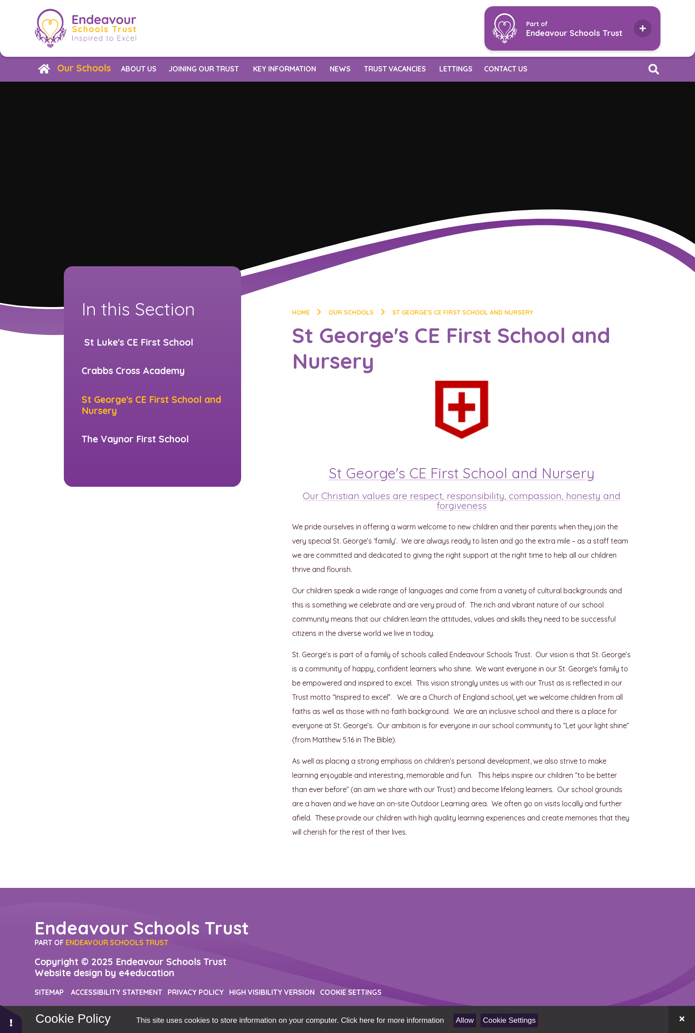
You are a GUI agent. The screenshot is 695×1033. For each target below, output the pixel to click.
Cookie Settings (509, 1020)
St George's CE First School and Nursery (462, 312)
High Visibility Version (272, 992)
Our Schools (351, 312)
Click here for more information (392, 1020)
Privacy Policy (196, 992)
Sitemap (49, 992)
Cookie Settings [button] (351, 992)
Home (301, 312)
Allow (465, 1020)
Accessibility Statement (116, 992)
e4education (146, 972)
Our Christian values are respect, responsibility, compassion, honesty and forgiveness (462, 500)
